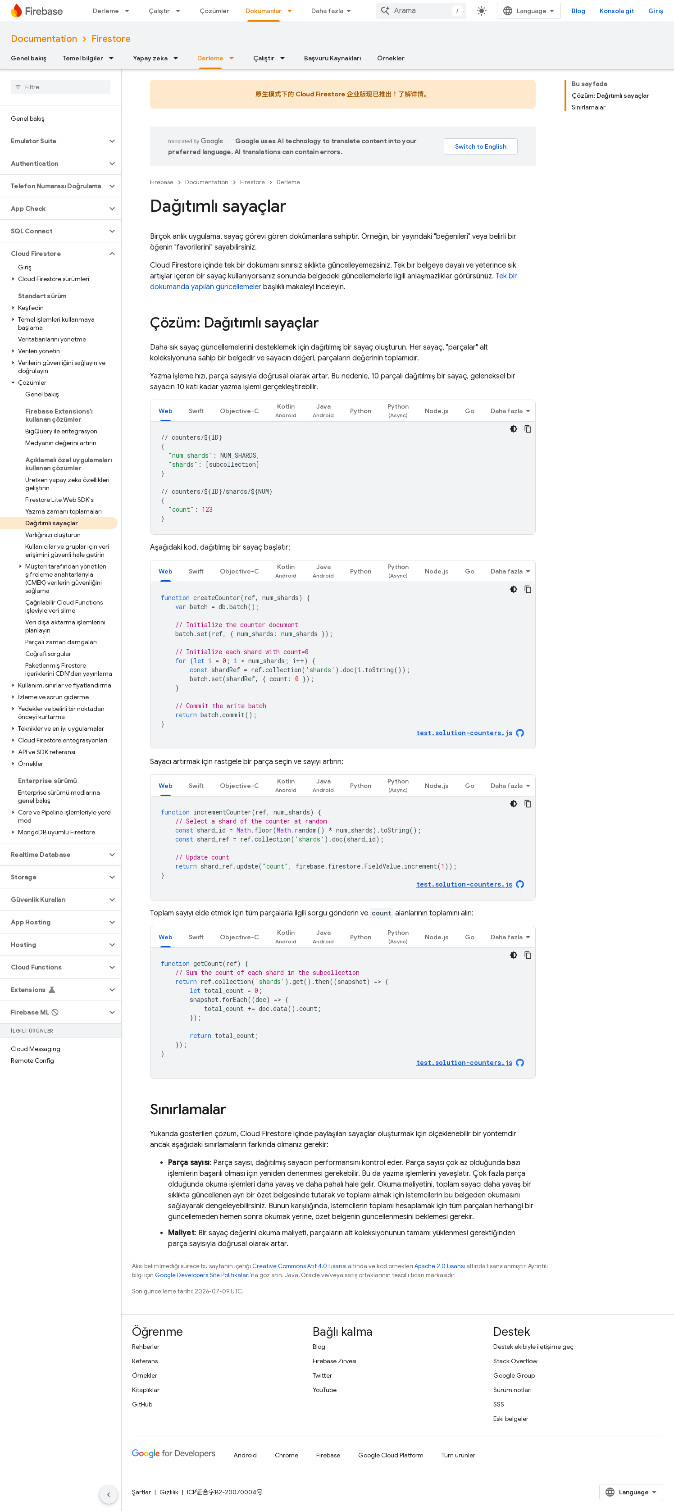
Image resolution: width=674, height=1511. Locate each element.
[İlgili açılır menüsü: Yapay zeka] (178, 58)
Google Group (514, 1375)
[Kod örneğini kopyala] (528, 429)
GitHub (142, 1404)
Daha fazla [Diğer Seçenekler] (507, 411)
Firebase (161, 182)
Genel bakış (28, 58)
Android (245, 1455)
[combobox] (421, 11)
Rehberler (145, 1347)
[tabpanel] (342, 478)
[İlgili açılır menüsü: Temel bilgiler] (114, 58)
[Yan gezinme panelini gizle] (109, 1495)
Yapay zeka (150, 58)
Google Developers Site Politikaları (202, 1275)
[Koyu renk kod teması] (513, 429)
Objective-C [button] (239, 411)
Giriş (655, 11)
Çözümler (214, 11)
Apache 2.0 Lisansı (439, 1266)
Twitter (322, 1375)
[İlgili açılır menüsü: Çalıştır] (180, 11)
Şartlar (141, 1492)
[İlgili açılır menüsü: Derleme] (130, 11)
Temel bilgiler (83, 58)
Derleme (106, 11)
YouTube (325, 1390)
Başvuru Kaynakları (332, 58)
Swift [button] (196, 411)
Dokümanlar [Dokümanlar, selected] (264, 11)
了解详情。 (414, 94)
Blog (578, 11)
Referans (145, 1361)
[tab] (165, 410)
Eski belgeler (510, 1419)
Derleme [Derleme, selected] (210, 58)
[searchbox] (60, 87)
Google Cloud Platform (391, 1455)
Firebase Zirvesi (334, 1361)
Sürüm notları (512, 1390)
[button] (53, 141)
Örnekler (391, 58)
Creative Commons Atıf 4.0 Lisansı (299, 1266)
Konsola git (617, 11)
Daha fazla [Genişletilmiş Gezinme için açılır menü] (327, 11)
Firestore (111, 39)
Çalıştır (159, 11)
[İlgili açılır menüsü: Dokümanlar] (292, 11)
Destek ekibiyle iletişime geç (533, 1347)
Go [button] (469, 411)
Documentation (44, 39)
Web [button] (166, 411)
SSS (498, 1404)
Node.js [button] (437, 411)
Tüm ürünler (458, 1455)
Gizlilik (168, 1492)
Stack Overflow (515, 1361)
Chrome (286, 1455)
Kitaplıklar (145, 1390)
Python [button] (360, 411)
